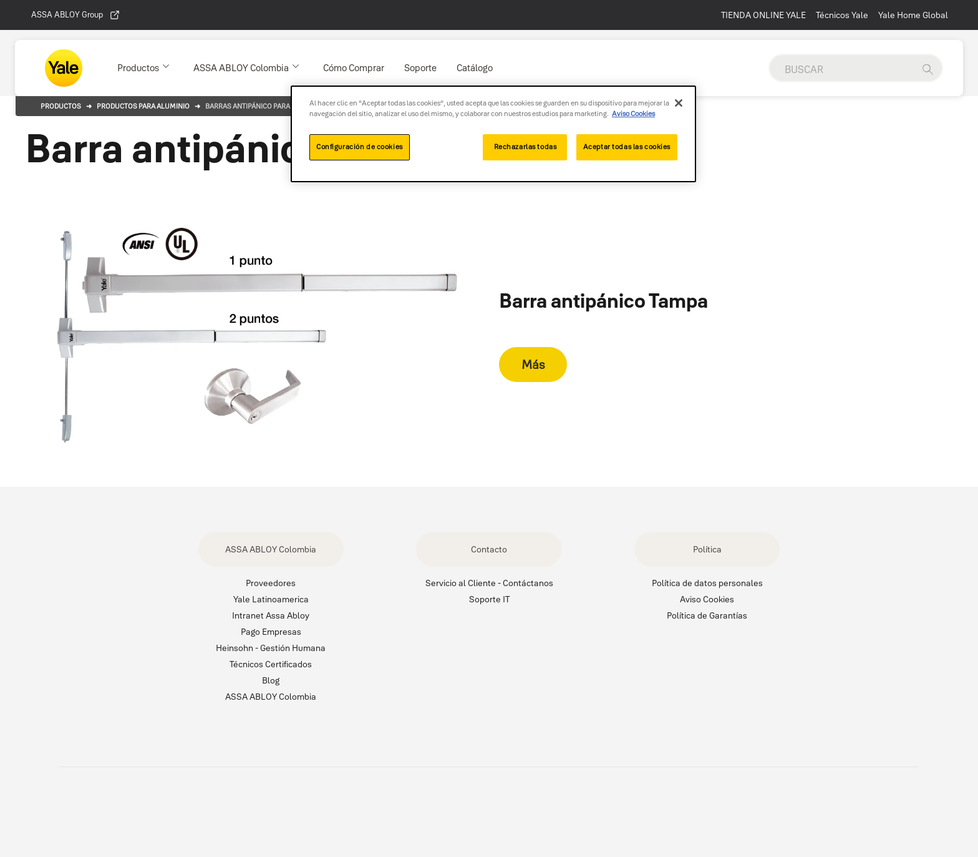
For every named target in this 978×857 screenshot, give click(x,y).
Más (533, 364)
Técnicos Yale (842, 15)
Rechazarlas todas (525, 146)
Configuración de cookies (359, 146)
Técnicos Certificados (271, 664)
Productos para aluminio (143, 106)
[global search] (841, 69)
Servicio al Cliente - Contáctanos (489, 583)
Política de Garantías (707, 615)
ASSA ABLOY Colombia (270, 549)
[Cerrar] (678, 103)
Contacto (489, 549)
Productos (61, 106)
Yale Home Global (913, 15)
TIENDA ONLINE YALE (763, 15)
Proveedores (271, 583)
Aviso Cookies (707, 599)
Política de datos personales (707, 583)
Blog (270, 680)
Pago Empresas (271, 631)
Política (707, 549)
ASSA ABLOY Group (75, 15)
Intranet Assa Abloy (270, 615)
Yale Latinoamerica (271, 599)
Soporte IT (489, 599)
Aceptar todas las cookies (627, 146)
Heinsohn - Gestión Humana (271, 648)
